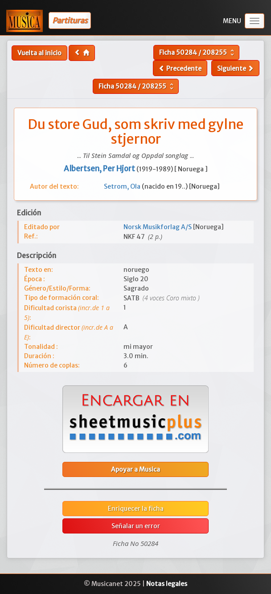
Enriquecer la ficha (136, 509)
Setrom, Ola (123, 186)
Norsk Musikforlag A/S (158, 227)
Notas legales (166, 584)
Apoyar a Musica (135, 469)
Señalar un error (135, 526)
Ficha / (197, 52)
